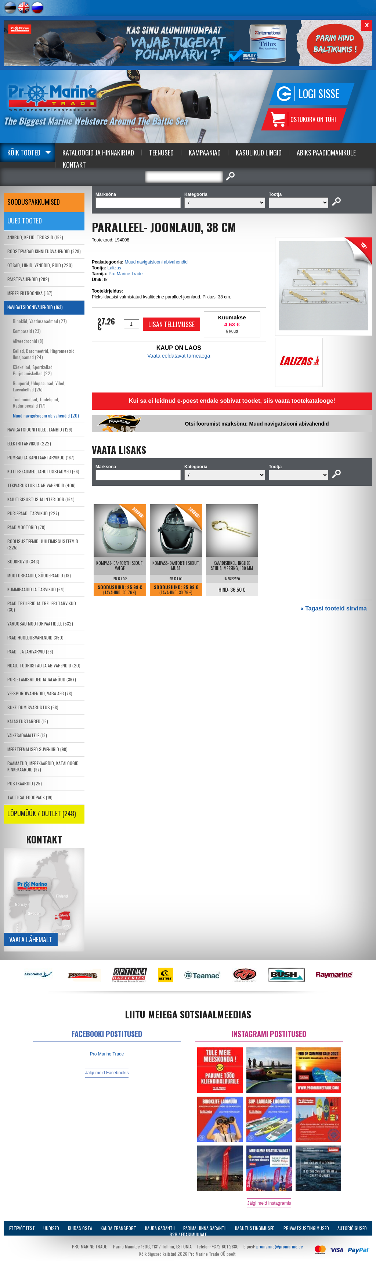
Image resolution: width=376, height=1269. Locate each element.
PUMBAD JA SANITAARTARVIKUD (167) (41, 457)
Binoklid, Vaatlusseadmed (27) (40, 321)
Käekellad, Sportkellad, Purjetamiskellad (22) (33, 370)
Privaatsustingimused (306, 1228)
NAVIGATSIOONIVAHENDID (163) (35, 307)
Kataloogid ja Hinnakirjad (98, 152)
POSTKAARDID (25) (24, 783)
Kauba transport (118, 1228)
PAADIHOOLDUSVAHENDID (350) (35, 637)
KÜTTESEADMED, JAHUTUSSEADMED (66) (43, 471)
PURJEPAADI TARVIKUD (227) (33, 513)
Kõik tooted (23, 152)
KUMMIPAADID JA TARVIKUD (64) (36, 589)
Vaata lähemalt (30, 939)
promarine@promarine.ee (279, 1246)
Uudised (51, 1228)
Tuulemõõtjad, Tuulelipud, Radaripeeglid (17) (36, 402)
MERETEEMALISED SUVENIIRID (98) (37, 749)
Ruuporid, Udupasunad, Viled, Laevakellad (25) (39, 386)
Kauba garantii (160, 1228)
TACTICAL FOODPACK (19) (30, 797)
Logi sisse (319, 93)
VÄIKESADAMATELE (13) (27, 735)
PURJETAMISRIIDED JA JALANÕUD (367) (41, 679)
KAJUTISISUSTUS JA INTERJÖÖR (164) (41, 499)
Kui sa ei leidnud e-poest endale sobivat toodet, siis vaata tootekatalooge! (232, 401)
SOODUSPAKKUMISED (33, 202)
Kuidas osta (80, 1228)
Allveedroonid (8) (28, 341)
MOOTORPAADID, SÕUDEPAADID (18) (39, 575)
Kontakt (74, 165)
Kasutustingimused (255, 1228)
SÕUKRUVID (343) (23, 561)
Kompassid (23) (27, 331)
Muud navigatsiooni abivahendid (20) (46, 415)
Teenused (161, 152)
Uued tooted (24, 220)
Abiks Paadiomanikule (326, 152)
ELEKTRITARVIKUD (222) (29, 443)
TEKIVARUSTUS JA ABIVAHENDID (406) (41, 485)
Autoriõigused (352, 1228)
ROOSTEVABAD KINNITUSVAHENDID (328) (44, 251)
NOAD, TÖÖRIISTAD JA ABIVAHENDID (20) (43, 665)
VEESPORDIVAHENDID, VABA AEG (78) (39, 693)
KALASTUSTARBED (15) (27, 721)
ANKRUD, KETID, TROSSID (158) (35, 237)
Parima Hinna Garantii (205, 1228)
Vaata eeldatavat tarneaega (178, 356)
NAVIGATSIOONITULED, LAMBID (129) (39, 429)
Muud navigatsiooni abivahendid (155, 262)
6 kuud (232, 331)
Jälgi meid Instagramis (269, 1203)
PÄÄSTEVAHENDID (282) (28, 279)
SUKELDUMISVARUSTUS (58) (32, 707)
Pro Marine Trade (126, 273)
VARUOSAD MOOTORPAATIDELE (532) (40, 623)
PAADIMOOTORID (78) (26, 527)
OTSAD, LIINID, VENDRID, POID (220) (40, 265)
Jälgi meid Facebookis (107, 1072)
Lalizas (114, 267)
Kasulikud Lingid (259, 152)
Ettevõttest (22, 1228)
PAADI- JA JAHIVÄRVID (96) (30, 651)
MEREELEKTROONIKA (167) (30, 293)
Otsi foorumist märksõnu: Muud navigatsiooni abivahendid (257, 424)
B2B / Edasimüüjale (188, 1234)
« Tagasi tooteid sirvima (333, 608)
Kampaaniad (205, 152)
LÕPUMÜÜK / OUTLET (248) (41, 813)
